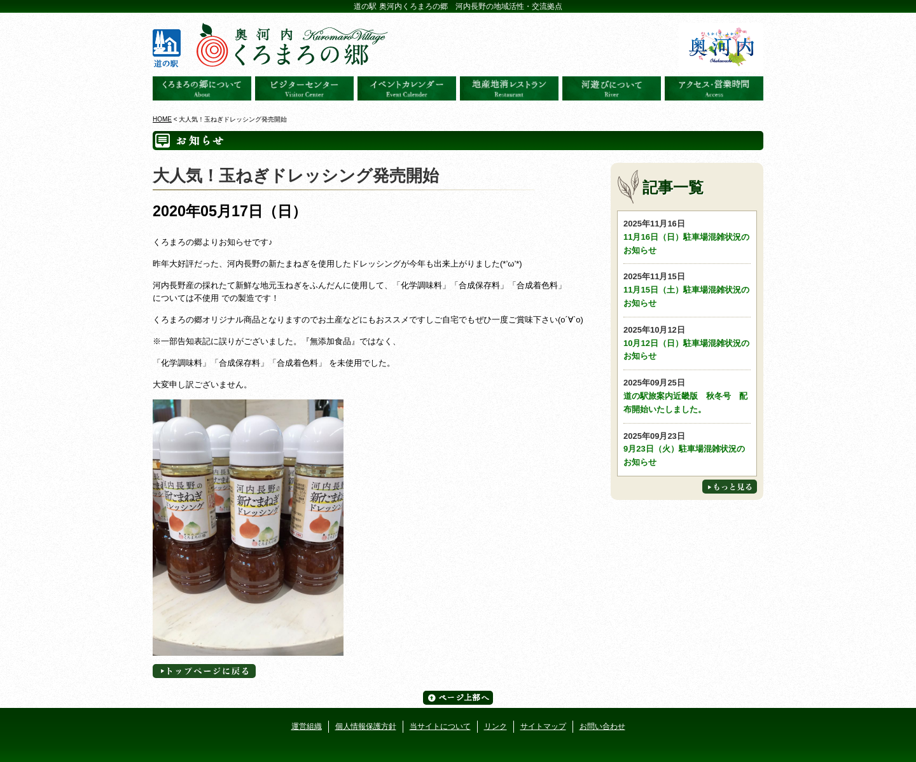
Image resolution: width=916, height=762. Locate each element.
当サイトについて (440, 726)
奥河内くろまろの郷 (202, 88)
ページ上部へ (458, 698)
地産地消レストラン (509, 88)
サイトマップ (543, 726)
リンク (495, 726)
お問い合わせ (602, 726)
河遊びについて (611, 88)
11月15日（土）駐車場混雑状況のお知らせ (687, 289)
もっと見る (729, 487)
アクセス (714, 88)
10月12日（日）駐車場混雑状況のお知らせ (687, 342)
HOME (162, 119)
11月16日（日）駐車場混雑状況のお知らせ (687, 236)
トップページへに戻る (204, 671)
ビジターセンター (304, 88)
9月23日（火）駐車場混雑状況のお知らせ (687, 449)
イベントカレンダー (406, 88)
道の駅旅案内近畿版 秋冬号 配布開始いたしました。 (687, 395)
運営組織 (306, 726)
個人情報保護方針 (365, 726)
